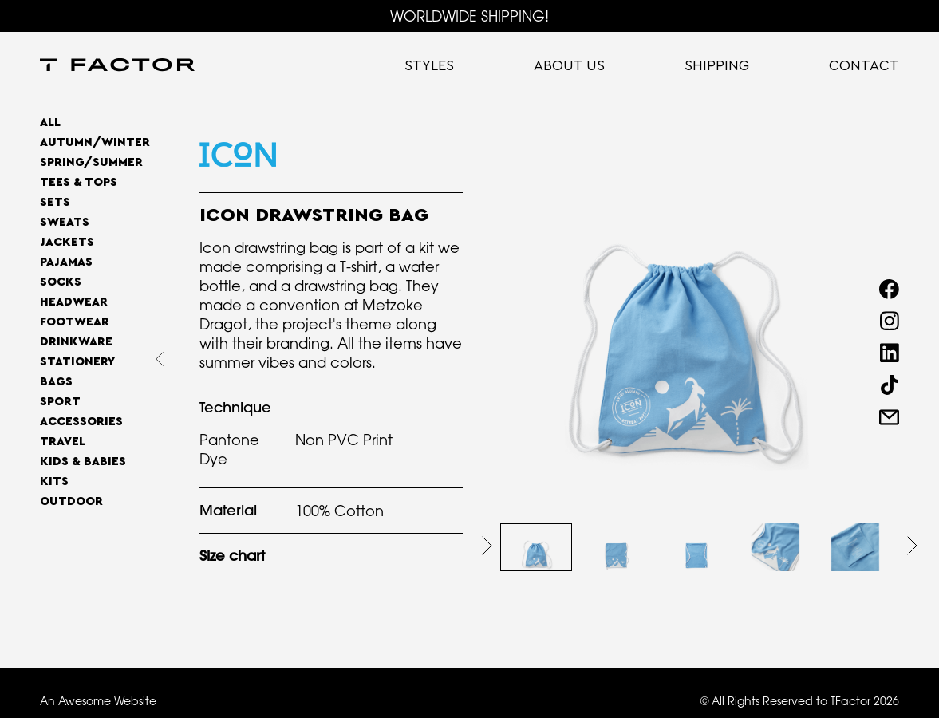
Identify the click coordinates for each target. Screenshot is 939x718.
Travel (62, 442)
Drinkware (76, 342)
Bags (56, 382)
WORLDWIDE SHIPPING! (469, 16)
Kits (54, 481)
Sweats (64, 222)
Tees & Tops (78, 182)
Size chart (232, 555)
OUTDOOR (71, 501)
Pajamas (66, 262)
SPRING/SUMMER (91, 162)
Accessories (81, 422)
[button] (487, 545)
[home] (117, 66)
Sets (55, 202)
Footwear (74, 322)
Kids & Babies (83, 461)
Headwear (74, 302)
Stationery (77, 362)
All (50, 122)
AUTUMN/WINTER (95, 142)
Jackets (67, 242)
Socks (60, 282)
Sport (60, 402)
